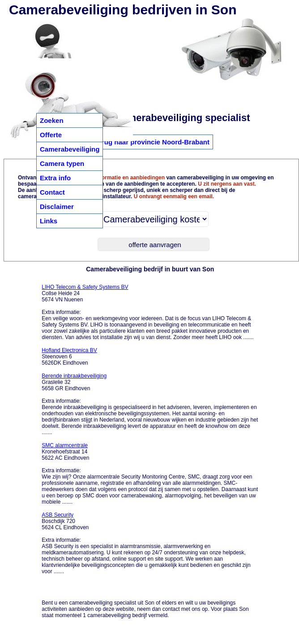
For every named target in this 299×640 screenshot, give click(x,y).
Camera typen (62, 163)
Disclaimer (57, 206)
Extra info (55, 178)
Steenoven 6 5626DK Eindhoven (69, 356)
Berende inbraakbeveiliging (74, 376)
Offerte (51, 135)
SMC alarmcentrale (65, 445)
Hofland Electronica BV (69, 350)
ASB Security (57, 515)
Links (48, 221)
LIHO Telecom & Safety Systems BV (85, 287)
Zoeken (52, 120)
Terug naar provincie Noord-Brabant (151, 142)
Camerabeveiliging (69, 149)
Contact (52, 192)
